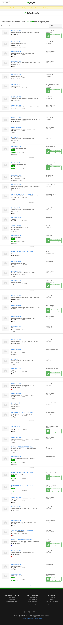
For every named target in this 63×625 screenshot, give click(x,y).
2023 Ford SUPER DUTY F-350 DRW (22, 447)
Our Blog (52, 599)
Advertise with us (33, 597)
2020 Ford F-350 (16, 368)
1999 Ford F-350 (16, 226)
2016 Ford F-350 (16, 97)
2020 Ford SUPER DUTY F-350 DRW (22, 530)
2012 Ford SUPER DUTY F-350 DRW (22, 485)
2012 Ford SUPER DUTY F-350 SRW (22, 473)
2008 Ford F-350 (16, 403)
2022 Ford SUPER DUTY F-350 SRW (22, 194)
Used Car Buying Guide (11, 601)
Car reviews (12, 599)
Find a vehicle (12, 597)
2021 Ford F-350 (16, 84)
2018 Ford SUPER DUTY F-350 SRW (22, 252)
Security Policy (30, 618)
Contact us (52, 597)
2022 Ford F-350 (16, 118)
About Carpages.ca (52, 604)
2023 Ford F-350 (16, 281)
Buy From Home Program (52, 601)
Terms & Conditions (38, 618)
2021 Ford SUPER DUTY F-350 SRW (22, 412)
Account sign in (32, 604)
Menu (5, 2)
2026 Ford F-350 (16, 31)
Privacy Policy (23, 618)
